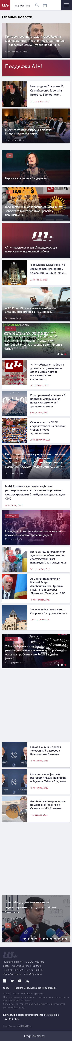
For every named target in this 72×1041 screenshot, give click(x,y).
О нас (6, 988)
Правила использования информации (35, 988)
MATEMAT (23, 1026)
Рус (22, 5)
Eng (28, 5)
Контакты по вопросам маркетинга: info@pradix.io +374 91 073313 (31, 1017)
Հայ (17, 5)
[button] (57, 354)
